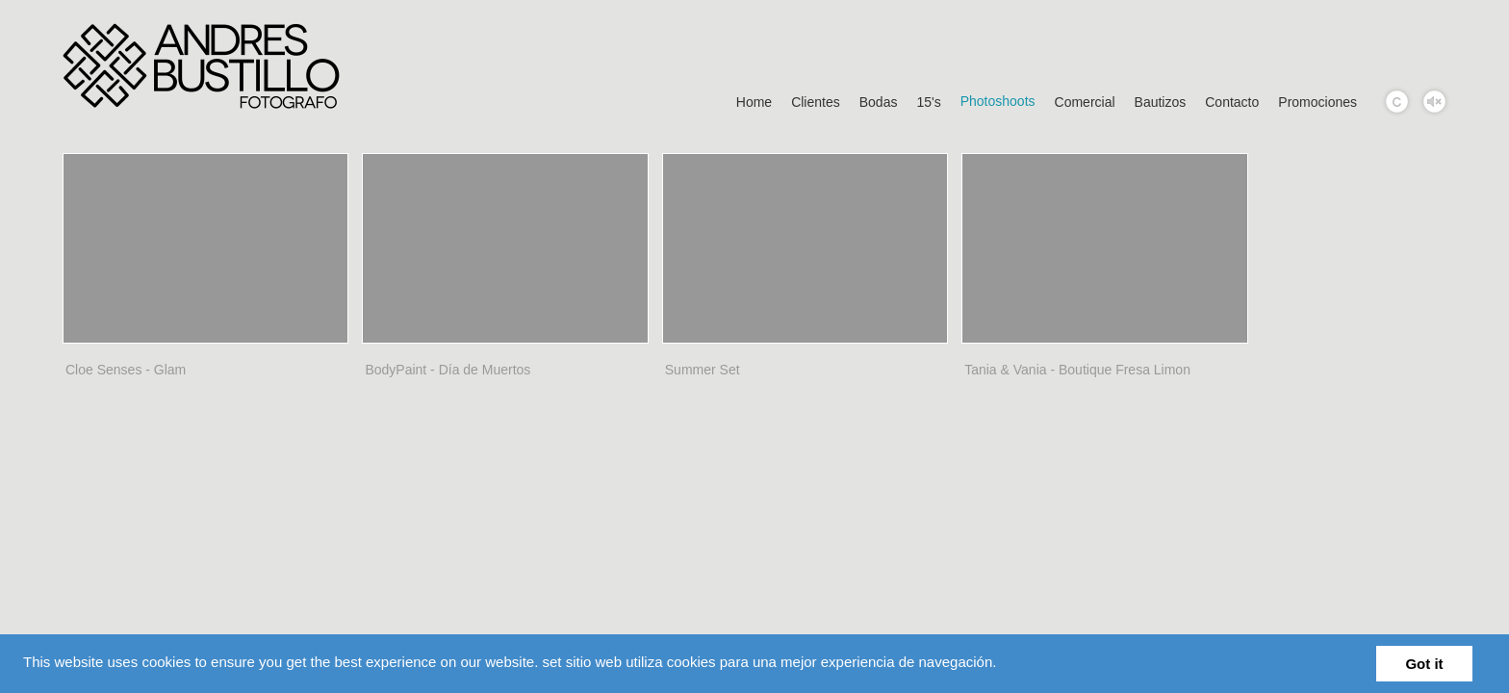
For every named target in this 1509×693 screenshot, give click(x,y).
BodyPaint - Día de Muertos (447, 369)
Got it (1424, 663)
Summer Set (702, 369)
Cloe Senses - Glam (125, 369)
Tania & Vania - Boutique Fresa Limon (1077, 369)
